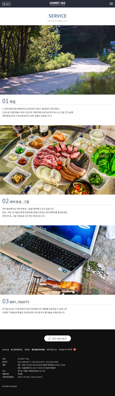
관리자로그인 (52, 349)
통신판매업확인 (16, 349)
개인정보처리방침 (38, 349)
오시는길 (5, 349)
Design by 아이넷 (67, 349)
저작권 (27, 349)
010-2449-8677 (57, 338)
